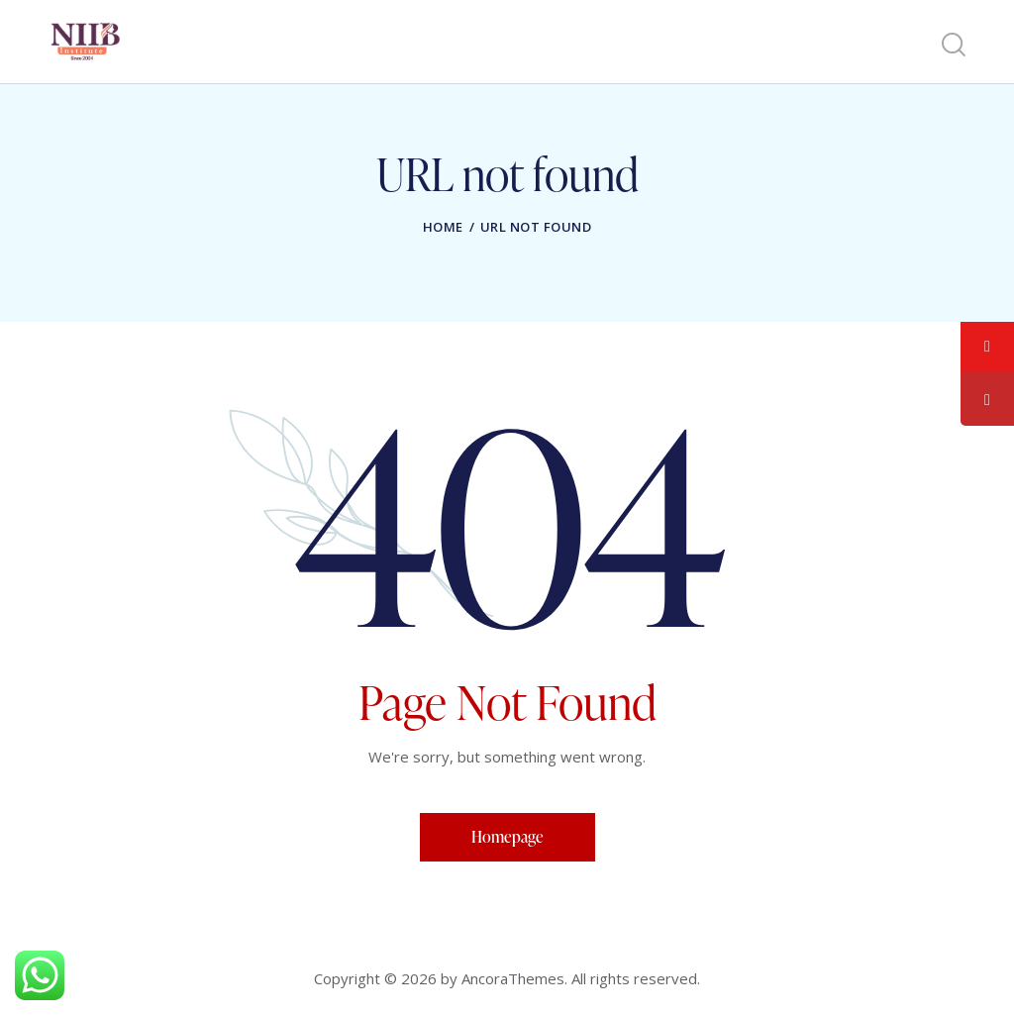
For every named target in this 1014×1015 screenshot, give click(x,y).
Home (443, 227)
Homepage (507, 837)
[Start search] (952, 45)
